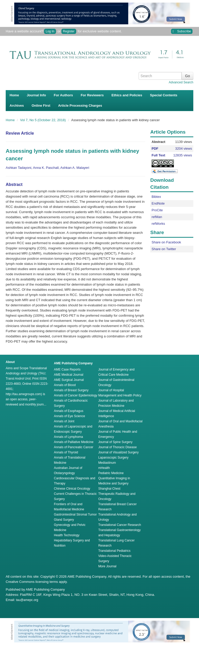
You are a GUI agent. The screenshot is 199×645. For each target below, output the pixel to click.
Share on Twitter (164, 249)
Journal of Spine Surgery (115, 442)
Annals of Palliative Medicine (74, 442)
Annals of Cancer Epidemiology (75, 395)
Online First (41, 105)
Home (14, 95)
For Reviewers (92, 95)
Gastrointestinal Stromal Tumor (75, 514)
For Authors (63, 95)
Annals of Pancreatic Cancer (73, 447)
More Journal (107, 566)
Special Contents (163, 95)
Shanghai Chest (109, 488)
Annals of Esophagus (68, 411)
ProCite (157, 210)
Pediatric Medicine (111, 473)
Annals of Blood (65, 385)
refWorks (158, 224)
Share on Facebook (166, 242)
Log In (50, 31)
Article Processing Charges (80, 105)
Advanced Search (181, 82)
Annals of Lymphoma (68, 437)
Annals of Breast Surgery (71, 390)
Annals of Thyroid (66, 452)
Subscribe (182, 31)
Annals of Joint (64, 421)
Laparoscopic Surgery (113, 457)
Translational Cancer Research (119, 525)
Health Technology (67, 535)
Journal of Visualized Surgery (118, 452)
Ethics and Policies (126, 95)
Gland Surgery (64, 519)
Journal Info (36, 95)
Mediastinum (107, 463)
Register (69, 31)
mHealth (104, 468)
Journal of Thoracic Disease (117, 447)
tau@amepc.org (27, 600)
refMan (157, 217)
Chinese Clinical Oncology (72, 488)
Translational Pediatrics (114, 551)
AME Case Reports (67, 369)
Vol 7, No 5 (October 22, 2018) (43, 120)
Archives (17, 105)
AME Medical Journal (68, 374)
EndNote (158, 203)
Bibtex (156, 197)
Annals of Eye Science (69, 416)
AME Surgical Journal (69, 380)
